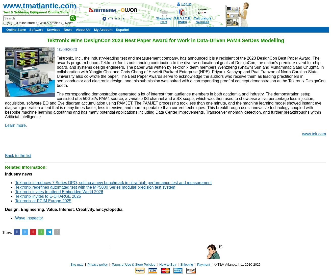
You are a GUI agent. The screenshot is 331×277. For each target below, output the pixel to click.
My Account (103, 30)
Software (36, 30)
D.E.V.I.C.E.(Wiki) (182, 20)
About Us (83, 30)
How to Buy (167, 264)
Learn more (15, 125)
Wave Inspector (29, 218)
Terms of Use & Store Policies (133, 264)
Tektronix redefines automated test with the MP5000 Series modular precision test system (95, 187)
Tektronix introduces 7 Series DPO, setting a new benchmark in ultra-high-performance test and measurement (113, 183)
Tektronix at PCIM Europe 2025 (43, 201)
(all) (7, 23)
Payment (203, 264)
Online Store (16, 30)
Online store (24, 23)
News (67, 23)
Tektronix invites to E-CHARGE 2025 (48, 196)
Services (53, 30)
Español (122, 30)
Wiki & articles (48, 23)
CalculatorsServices (203, 20)
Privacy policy (98, 264)
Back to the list (18, 156)
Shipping (186, 264)
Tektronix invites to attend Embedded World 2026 (59, 192)
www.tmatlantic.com (39, 6)
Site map (76, 264)
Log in (186, 4)
